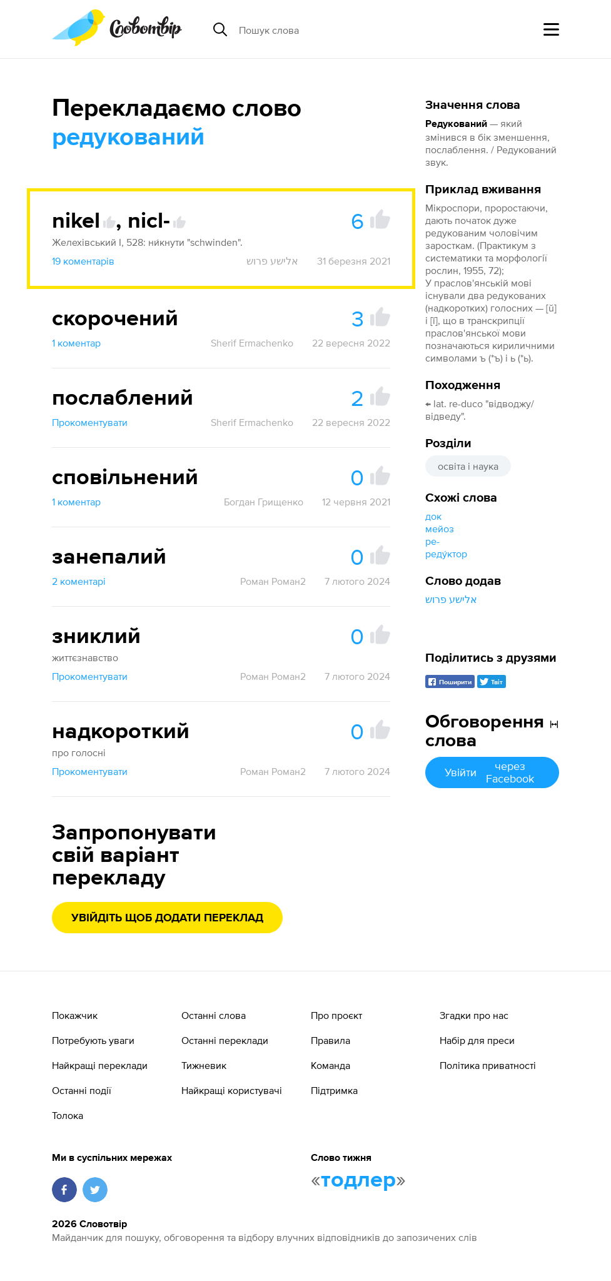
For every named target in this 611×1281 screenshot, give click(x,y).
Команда (330, 1065)
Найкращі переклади (100, 1065)
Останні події (81, 1090)
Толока (67, 1115)
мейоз (439, 528)
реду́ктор (446, 553)
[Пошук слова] (335, 29)
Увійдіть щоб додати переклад (167, 918)
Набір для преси (477, 1040)
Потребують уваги (93, 1040)
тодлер (358, 1180)
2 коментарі (79, 581)
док (433, 516)
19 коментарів (83, 260)
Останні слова (213, 1015)
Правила (330, 1040)
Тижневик (203, 1065)
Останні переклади (224, 1040)
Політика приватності (488, 1065)
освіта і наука (468, 466)
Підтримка (334, 1090)
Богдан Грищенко (263, 501)
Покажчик (75, 1015)
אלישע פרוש (451, 599)
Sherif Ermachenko (252, 342)
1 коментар (76, 342)
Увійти (492, 772)
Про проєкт (336, 1015)
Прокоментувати (90, 422)
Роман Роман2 (273, 581)
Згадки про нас (474, 1015)
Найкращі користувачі (231, 1090)
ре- (432, 541)
